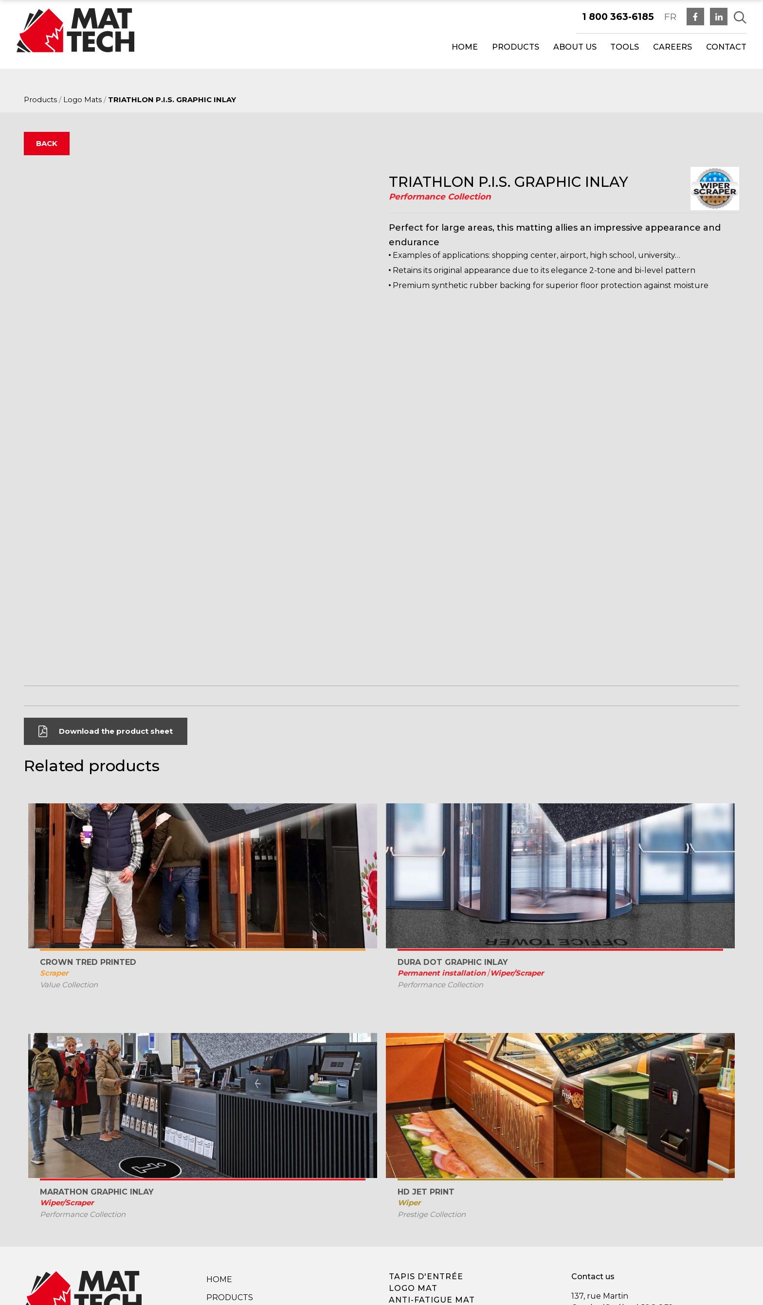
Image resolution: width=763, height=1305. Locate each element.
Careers (672, 47)
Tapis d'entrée (426, 1145)
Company (226, 1184)
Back (46, 143)
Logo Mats (82, 99)
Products (515, 47)
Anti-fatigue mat (432, 1168)
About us (575, 47)
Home (465, 47)
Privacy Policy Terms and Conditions (264, 1225)
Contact (726, 47)
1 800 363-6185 (618, 16)
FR (670, 16)
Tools (624, 47)
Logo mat (413, 1156)
